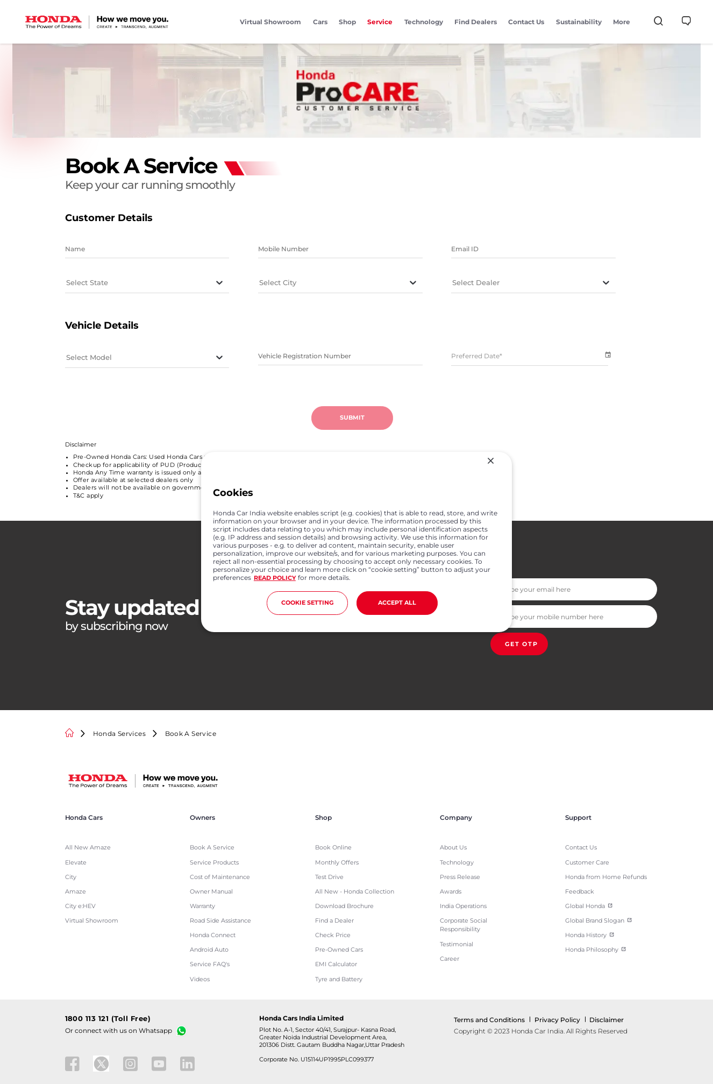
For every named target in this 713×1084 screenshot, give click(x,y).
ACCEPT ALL (397, 602)
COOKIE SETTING (307, 602)
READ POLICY (275, 578)
